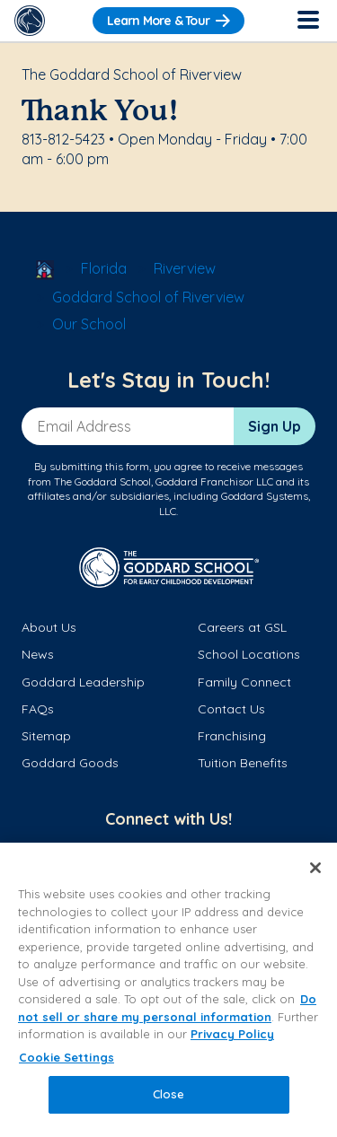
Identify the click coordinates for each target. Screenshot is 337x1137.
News (38, 654)
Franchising (232, 736)
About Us (49, 627)
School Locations (249, 654)
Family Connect (244, 682)
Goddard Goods (70, 763)
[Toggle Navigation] (307, 20)
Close (169, 1094)
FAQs (38, 709)
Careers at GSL (242, 627)
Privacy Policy (232, 1034)
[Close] (315, 868)
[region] (168, 990)
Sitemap (46, 736)
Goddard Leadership (83, 682)
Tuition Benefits (243, 763)
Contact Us (231, 709)
